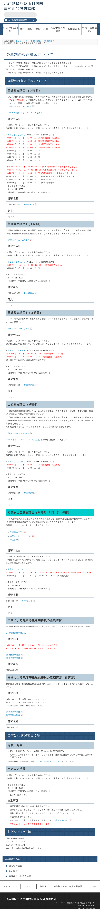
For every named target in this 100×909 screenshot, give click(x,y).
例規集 (43, 877)
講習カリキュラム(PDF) (21, 97)
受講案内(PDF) (16, 523)
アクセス (28, 877)
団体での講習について (50, 752)
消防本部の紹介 (10, 20)
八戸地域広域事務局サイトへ (80, 10)
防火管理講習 (15, 857)
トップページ (22, 32)
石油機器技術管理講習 (20, 867)
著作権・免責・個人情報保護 (68, 877)
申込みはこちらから (16, 126)
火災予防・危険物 (58, 20)
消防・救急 (42, 20)
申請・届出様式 (89, 20)
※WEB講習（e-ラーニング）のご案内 (24, 104)
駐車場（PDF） (62, 811)
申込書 (13, 531)
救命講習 (48, 32)
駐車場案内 (29, 196)
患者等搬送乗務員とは (16, 624)
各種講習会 (74, 20)
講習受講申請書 (13, 646)
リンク (92, 877)
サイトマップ (10, 877)
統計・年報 (26, 20)
